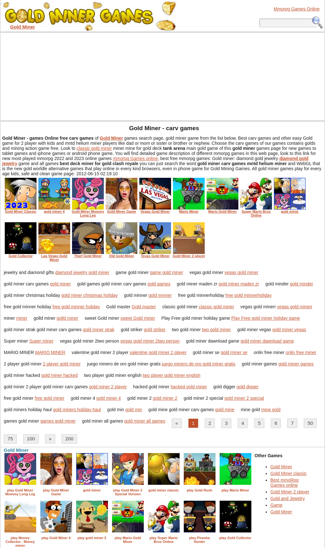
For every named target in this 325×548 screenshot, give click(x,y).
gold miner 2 (165, 398)
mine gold (271, 409)
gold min (133, 409)
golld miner (67, 318)
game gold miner (166, 272)
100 (31, 438)
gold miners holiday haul (77, 409)
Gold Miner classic (288, 473)
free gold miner (49, 398)
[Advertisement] (162, 76)
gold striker (154, 329)
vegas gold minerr (294, 306)
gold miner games (296, 363)
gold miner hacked (59, 375)
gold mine (225, 409)
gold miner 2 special (244, 398)
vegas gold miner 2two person (150, 341)
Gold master (144, 306)
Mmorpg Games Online (297, 8)
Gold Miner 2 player (289, 491)
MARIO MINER (50, 352)
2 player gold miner (62, 363)
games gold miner (58, 421)
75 (10, 438)
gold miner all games (144, 421)
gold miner (60, 283)
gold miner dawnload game (267, 341)
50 (310, 423)
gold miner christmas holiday (89, 295)
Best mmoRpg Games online (284, 483)
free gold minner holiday (76, 306)
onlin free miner (301, 352)
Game (276, 505)
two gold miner (216, 329)
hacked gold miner (189, 386)
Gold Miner (281, 466)
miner (21, 318)
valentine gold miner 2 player (158, 352)
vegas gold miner (241, 272)
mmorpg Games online (135, 158)
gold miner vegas (289, 329)
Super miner (41, 341)
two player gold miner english (171, 375)
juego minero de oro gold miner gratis (198, 363)
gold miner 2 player (108, 386)
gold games (159, 283)
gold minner (160, 295)
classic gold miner (94, 148)
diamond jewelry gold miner (82, 272)
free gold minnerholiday (248, 295)
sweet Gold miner (138, 318)
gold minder (301, 283)
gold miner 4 (108, 398)
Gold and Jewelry (287, 498)
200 (69, 438)
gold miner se (234, 352)
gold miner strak (99, 329)
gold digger (247, 386)
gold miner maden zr (239, 283)
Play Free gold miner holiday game (265, 318)
